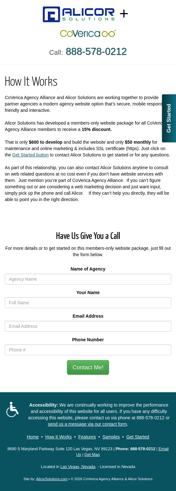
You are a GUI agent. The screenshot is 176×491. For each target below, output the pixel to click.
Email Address (88, 316)
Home (33, 436)
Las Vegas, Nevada (78, 467)
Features (87, 436)
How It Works (58, 436)
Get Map (92, 454)
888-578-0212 (150, 417)
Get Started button (30, 154)
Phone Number (88, 339)
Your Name (88, 292)
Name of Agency (87, 268)
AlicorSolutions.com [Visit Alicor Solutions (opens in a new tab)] (52, 479)
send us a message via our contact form (87, 424)
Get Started (169, 118)
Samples (111, 436)
